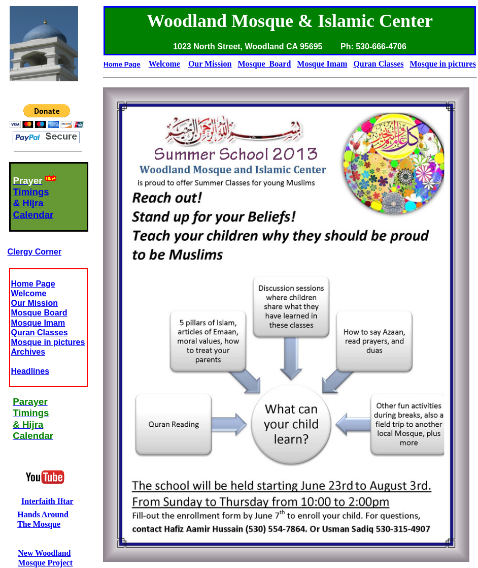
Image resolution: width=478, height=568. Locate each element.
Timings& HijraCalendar (33, 203)
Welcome (29, 293)
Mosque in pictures (48, 342)
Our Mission (34, 303)
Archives (28, 352)
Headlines (30, 371)
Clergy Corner (35, 251)
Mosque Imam (38, 323)
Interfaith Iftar (47, 501)
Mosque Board (39, 312)
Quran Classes (39, 332)
